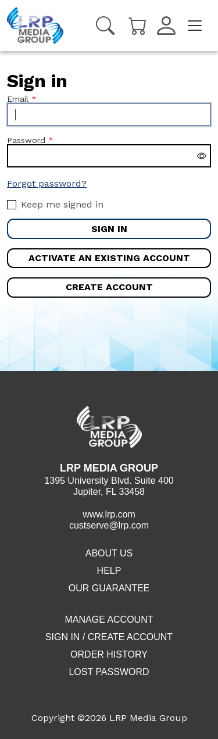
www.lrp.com (109, 514)
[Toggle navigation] (194, 25)
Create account (109, 286)
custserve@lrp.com (109, 525)
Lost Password (109, 672)
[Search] (105, 25)
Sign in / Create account (109, 637)
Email (17, 98)
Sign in (109, 228)
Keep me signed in (62, 204)
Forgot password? (47, 183)
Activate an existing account (109, 257)
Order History (109, 654)
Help (109, 571)
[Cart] (137, 24)
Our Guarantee (109, 588)
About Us (109, 553)
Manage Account (109, 619)
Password (26, 140)
